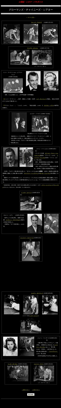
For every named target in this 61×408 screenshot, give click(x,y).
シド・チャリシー (41, 99)
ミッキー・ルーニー (26, 192)
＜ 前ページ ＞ (26, 389)
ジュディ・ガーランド (37, 293)
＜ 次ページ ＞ (36, 389)
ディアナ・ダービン (32, 48)
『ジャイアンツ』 (53, 351)
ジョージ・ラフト (38, 364)
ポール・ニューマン (45, 173)
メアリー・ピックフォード (47, 185)
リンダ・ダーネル (12, 364)
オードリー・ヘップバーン (31, 173)
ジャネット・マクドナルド (13, 220)
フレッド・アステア (36, 22)
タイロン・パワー (49, 105)
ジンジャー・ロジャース (26, 237)
